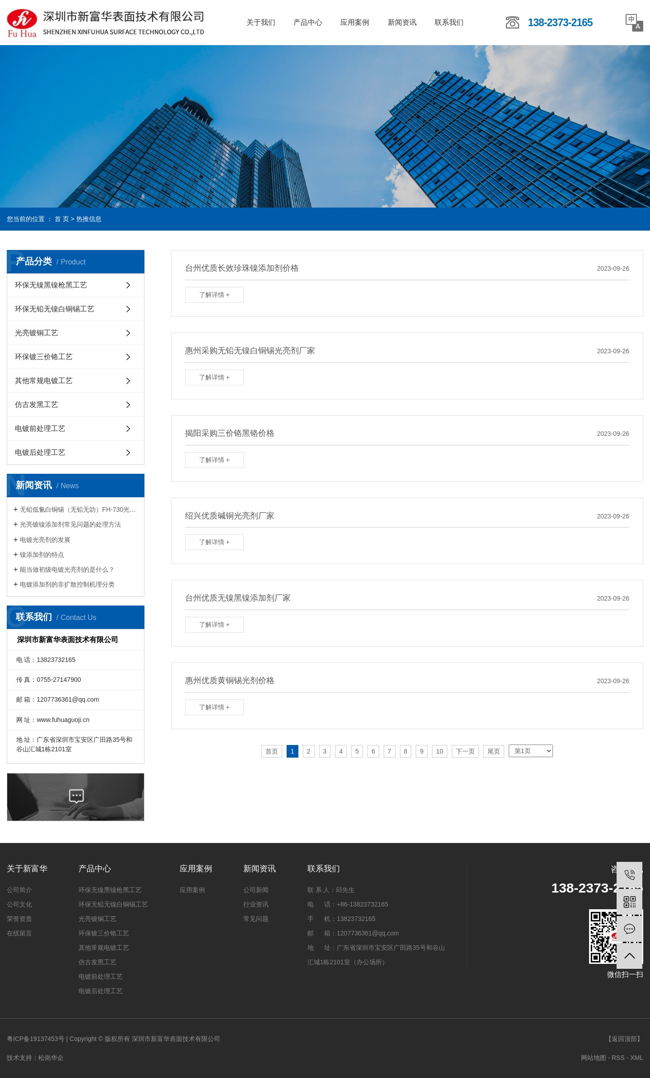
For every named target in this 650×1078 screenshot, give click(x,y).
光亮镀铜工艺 (36, 333)
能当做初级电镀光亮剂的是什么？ (67, 569)
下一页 (465, 751)
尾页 (494, 751)
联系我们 (449, 22)
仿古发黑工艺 (36, 404)
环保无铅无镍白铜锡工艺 (54, 309)
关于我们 (260, 22)
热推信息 (89, 218)
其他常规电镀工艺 (44, 380)
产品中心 (307, 22)
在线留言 (19, 933)
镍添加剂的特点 (42, 554)
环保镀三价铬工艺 (44, 357)
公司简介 (19, 889)
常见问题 (256, 918)
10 (439, 751)
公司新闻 (256, 889)
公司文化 (19, 904)
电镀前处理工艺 (40, 428)
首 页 (62, 218)
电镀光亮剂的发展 (45, 539)
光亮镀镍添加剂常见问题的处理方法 (70, 524)
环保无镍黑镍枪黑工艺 (51, 285)
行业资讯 (256, 904)
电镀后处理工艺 (40, 452)
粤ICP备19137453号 (36, 1038)
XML (636, 1057)
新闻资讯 (402, 22)
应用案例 (354, 22)
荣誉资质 (19, 918)
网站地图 (593, 1057)
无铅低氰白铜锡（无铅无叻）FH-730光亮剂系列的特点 (79, 509)
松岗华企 (51, 1057)
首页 (271, 751)
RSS (618, 1057)
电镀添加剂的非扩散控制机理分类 (67, 584)
